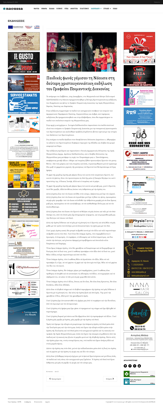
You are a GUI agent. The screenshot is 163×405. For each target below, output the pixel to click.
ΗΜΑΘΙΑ (44, 9)
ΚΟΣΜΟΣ (59, 9)
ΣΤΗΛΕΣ (106, 9)
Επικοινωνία (38, 402)
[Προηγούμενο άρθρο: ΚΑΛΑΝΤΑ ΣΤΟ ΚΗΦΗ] (55, 379)
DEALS (115, 9)
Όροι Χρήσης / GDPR (14, 402)
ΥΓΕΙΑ (66, 9)
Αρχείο (47, 402)
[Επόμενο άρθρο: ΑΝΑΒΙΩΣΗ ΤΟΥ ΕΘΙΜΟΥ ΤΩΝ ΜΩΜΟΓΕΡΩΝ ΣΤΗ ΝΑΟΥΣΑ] (110, 379)
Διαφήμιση (27, 402)
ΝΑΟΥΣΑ (36, 9)
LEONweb (152, 402)
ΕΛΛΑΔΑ (51, 9)
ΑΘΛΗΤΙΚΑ (74, 9)
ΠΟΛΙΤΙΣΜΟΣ (84, 9)
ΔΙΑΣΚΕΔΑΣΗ (95, 9)
